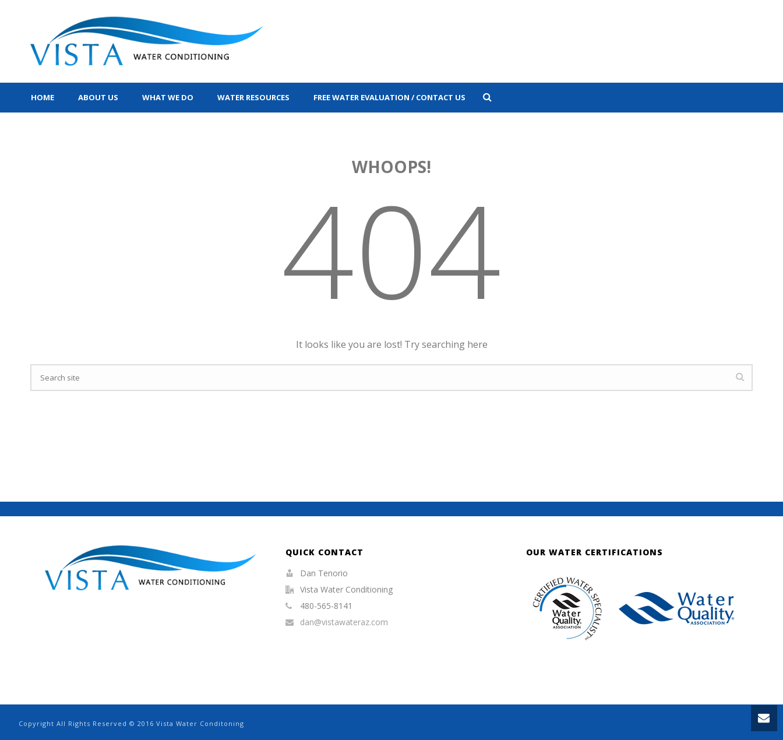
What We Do (167, 97)
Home (42, 97)
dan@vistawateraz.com (344, 622)
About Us (98, 97)
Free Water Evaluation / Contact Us (389, 97)
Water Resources (253, 97)
